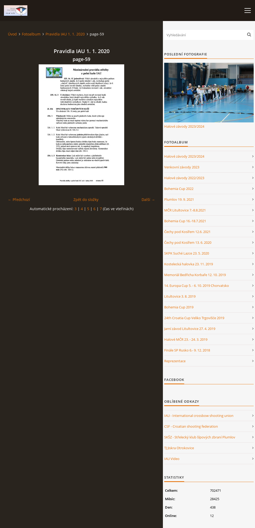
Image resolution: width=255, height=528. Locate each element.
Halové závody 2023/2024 (184, 126)
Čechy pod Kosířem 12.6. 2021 (187, 231)
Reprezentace (175, 361)
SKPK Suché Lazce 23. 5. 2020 (186, 253)
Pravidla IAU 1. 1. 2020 (65, 34)
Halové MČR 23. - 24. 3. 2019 (185, 339)
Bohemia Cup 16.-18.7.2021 (185, 221)
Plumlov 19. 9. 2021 (179, 199)
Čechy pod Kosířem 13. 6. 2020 (187, 242)
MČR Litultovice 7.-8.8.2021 (185, 210)
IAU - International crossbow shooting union (198, 415)
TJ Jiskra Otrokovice (179, 448)
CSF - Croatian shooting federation (191, 426)
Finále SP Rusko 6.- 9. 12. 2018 (187, 350)
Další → (148, 199)
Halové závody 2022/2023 (184, 177)
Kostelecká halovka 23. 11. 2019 (188, 264)
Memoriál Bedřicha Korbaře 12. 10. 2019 (195, 274)
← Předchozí (19, 199)
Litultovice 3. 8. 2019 (180, 296)
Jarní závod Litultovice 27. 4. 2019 (189, 328)
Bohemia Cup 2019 (178, 307)
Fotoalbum (31, 34)
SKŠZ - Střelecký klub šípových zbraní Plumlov (199, 437)
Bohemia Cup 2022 (178, 188)
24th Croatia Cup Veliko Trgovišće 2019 (194, 317)
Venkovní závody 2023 (181, 167)
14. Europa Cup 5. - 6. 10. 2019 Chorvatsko (196, 285)
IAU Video (171, 458)
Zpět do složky (85, 199)
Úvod (12, 34)
